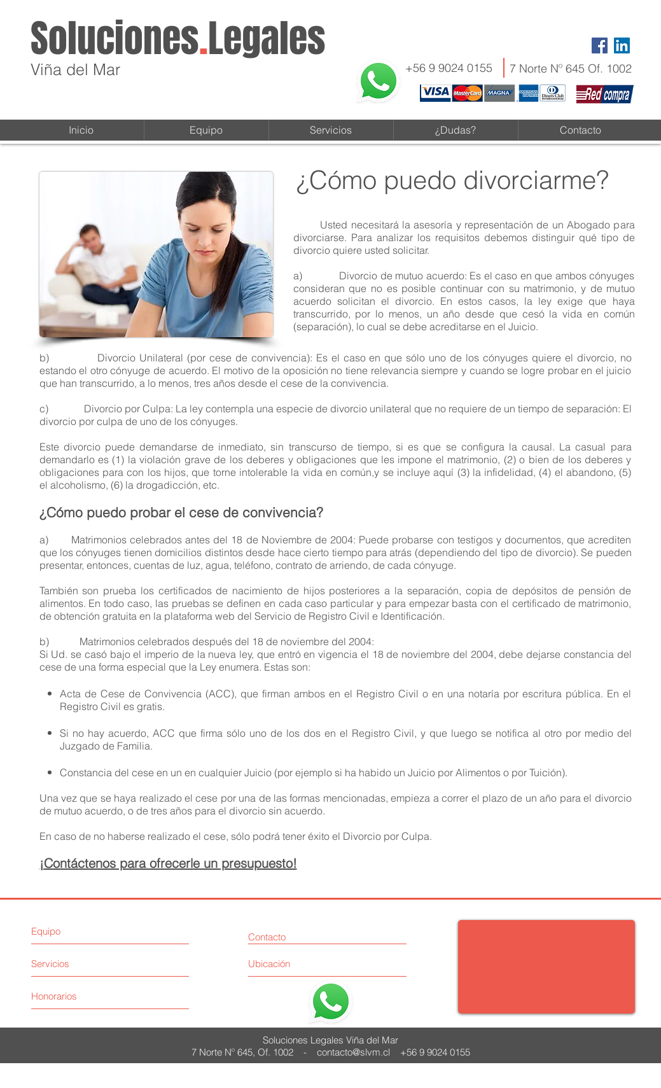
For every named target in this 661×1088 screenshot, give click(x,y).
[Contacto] (284, 937)
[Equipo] (86, 931)
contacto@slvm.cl (353, 1052)
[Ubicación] (296, 963)
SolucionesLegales (178, 39)
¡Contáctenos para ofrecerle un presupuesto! (168, 863)
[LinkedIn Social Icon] (622, 45)
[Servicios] (79, 963)
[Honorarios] (79, 996)
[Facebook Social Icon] (600, 45)
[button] (456, 130)
